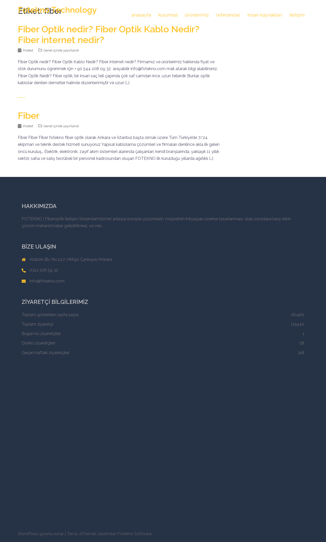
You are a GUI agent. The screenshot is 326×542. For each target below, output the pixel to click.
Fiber (28, 115)
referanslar (228, 15)
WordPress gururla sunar (41, 533)
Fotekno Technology (57, 10)
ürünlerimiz (197, 15)
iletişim (297, 15)
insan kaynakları (264, 15)
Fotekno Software (135, 533)
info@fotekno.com (47, 281)
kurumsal (168, 15)
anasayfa (141, 15)
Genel (48, 50)
